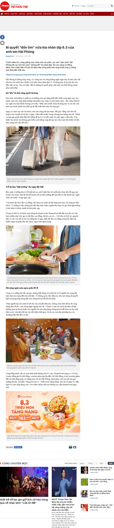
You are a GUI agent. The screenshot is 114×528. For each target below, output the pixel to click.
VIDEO (92, 14)
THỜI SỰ (6, 14)
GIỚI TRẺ (72, 14)
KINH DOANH (47, 14)
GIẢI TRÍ (65, 14)
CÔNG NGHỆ (38, 14)
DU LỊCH (86, 14)
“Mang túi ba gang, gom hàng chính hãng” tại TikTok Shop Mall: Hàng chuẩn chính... (36, 75)
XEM (111, 463)
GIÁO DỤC (22, 14)
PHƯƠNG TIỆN (57, 14)
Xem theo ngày (71, 463)
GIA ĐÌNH (79, 14)
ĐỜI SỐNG (30, 14)
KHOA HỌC (14, 14)
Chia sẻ (18, 447)
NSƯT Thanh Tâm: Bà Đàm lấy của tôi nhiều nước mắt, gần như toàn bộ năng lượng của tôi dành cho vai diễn (63, 504)
